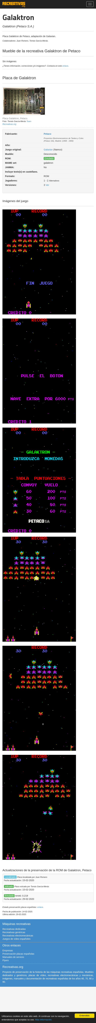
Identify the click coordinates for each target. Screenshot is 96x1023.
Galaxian (48, 149)
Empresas (7, 950)
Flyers (5, 960)
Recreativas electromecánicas (17, 935)
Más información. (43, 1019)
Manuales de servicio (13, 957)
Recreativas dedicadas (14, 929)
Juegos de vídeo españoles (16, 939)
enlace (65, 66)
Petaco (47, 134)
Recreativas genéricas (13, 932)
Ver (47, 185)
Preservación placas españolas (18, 953)
